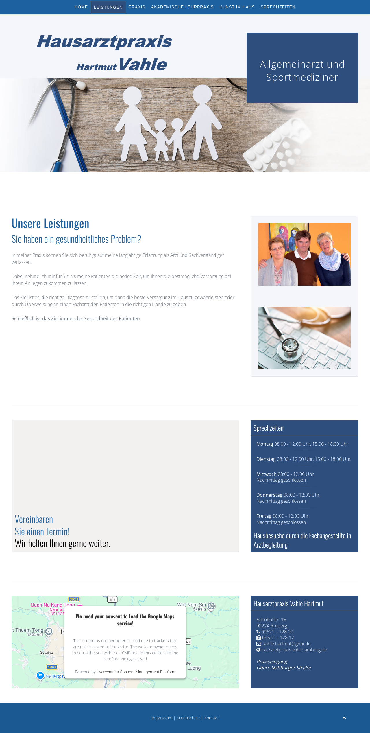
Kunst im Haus (237, 7)
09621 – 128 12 (278, 637)
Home (81, 7)
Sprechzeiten (278, 7)
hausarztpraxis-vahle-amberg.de (294, 650)
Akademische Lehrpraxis (182, 7)
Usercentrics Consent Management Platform (136, 671)
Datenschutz (188, 718)
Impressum (162, 718)
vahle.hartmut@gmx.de (287, 643)
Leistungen (108, 7)
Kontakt (211, 718)
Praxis (137, 7)
